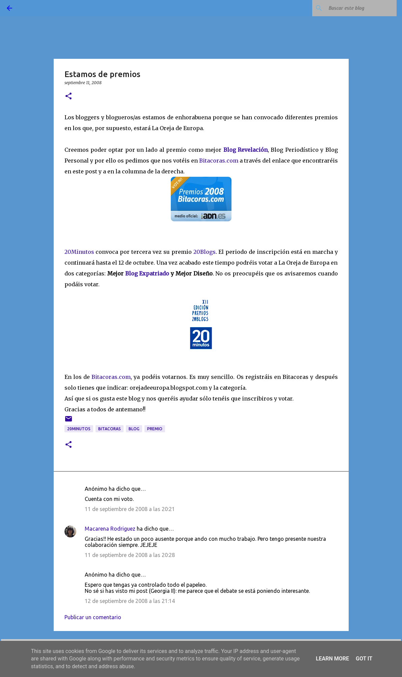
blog (134, 429)
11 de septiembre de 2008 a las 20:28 (130, 555)
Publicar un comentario (92, 617)
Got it (364, 658)
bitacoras (109, 429)
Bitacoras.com (218, 160)
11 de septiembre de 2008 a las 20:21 (130, 509)
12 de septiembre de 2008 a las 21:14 (130, 601)
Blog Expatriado (148, 273)
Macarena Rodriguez (110, 529)
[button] (68, 96)
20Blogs (204, 251)
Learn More (332, 658)
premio (154, 429)
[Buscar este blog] (361, 8)
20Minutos (80, 251)
